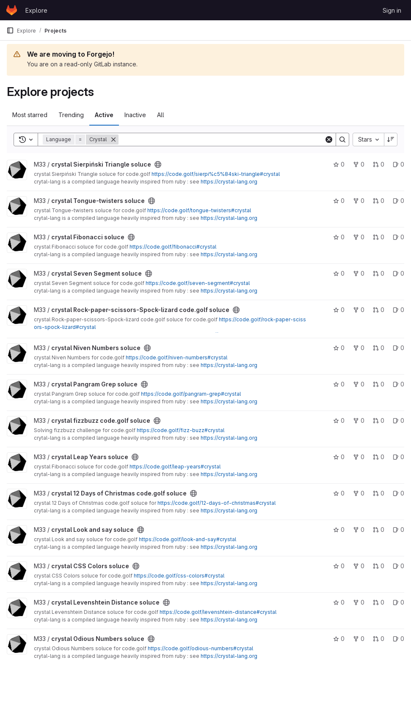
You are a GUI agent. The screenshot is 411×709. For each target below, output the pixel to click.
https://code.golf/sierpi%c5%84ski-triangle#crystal (216, 174)
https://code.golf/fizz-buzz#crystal (180, 430)
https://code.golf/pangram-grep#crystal (191, 394)
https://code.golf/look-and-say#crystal (187, 539)
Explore (36, 10)
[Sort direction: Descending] (390, 139)
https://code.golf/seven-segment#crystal (198, 283)
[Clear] (329, 139)
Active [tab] (104, 114)
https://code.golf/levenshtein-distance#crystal (218, 612)
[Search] (221, 139)
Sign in (392, 10)
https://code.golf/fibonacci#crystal (173, 247)
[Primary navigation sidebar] (10, 30)
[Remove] (113, 139)
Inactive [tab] (135, 114)
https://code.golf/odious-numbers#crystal (200, 648)
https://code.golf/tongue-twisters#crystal (199, 210)
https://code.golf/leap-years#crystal (175, 466)
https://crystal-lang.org (229, 181)
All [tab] (160, 114)
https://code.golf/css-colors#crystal (179, 575)
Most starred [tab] (29, 114)
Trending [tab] (71, 114)
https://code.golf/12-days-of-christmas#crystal (216, 503)
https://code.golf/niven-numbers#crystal (176, 357)
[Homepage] (12, 10)
